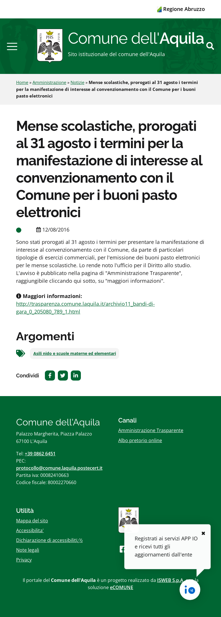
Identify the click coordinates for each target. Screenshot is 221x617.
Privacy (24, 560)
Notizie (77, 82)
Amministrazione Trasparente (150, 430)
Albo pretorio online (140, 440)
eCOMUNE (121, 587)
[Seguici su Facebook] (123, 549)
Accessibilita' (30, 530)
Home (22, 82)
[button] (12, 46)
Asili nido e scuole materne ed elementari (74, 353)
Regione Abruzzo (181, 8)
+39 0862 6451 (40, 453)
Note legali (27, 550)
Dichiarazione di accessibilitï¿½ (49, 540)
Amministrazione (49, 82)
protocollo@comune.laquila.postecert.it (59, 468)
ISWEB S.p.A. (170, 580)
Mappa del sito (32, 520)
